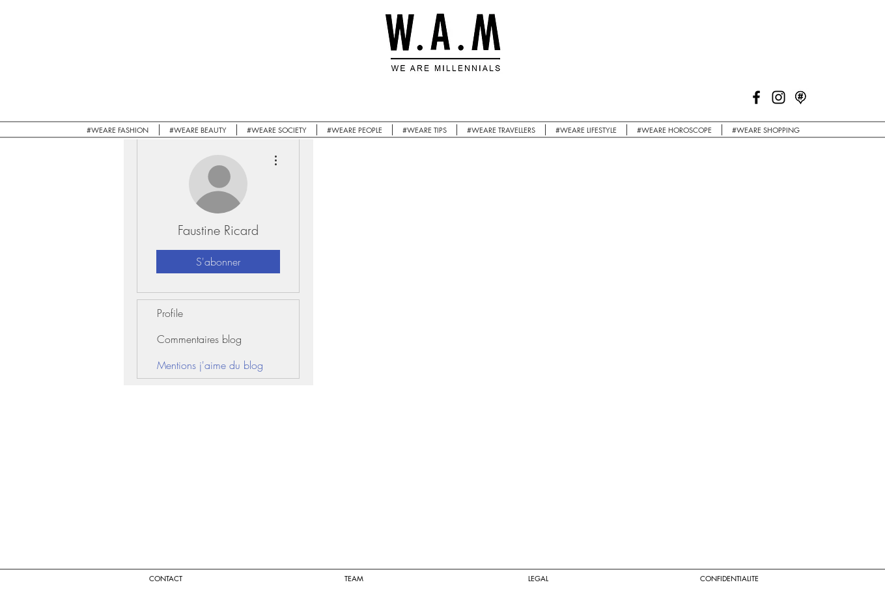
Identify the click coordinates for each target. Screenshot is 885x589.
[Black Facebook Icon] (756, 97)
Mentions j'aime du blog (210, 365)
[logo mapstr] (800, 97)
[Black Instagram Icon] (778, 97)
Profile (170, 313)
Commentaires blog (199, 339)
